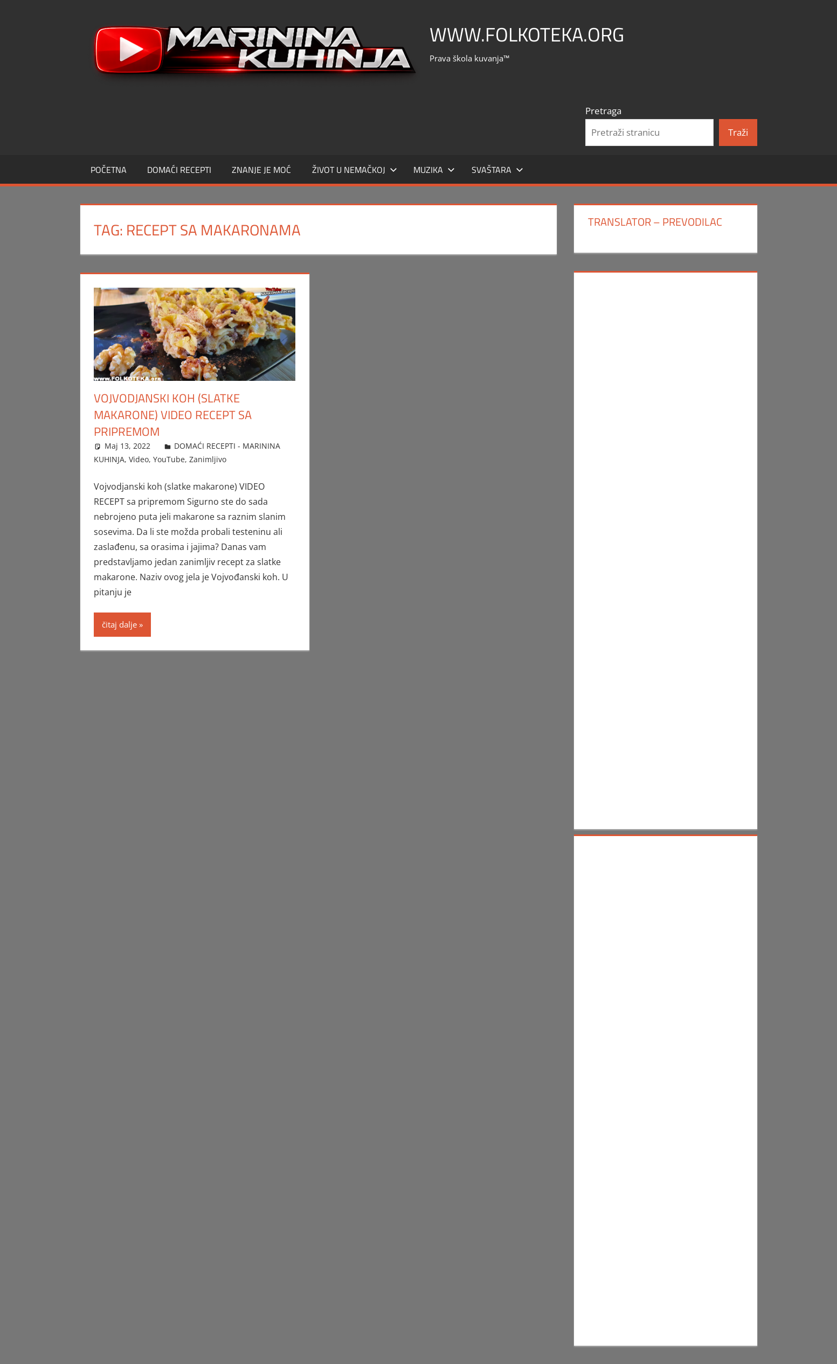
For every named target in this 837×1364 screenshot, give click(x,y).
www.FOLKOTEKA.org (527, 34)
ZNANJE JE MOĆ (261, 169)
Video (139, 459)
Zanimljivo (207, 459)
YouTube (169, 459)
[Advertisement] (665, 443)
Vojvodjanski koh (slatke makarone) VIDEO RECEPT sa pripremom (173, 415)
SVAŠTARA (497, 169)
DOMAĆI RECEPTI (179, 169)
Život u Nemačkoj (354, 169)
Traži (738, 132)
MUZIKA (434, 169)
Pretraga (603, 111)
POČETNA (109, 169)
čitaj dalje (119, 624)
